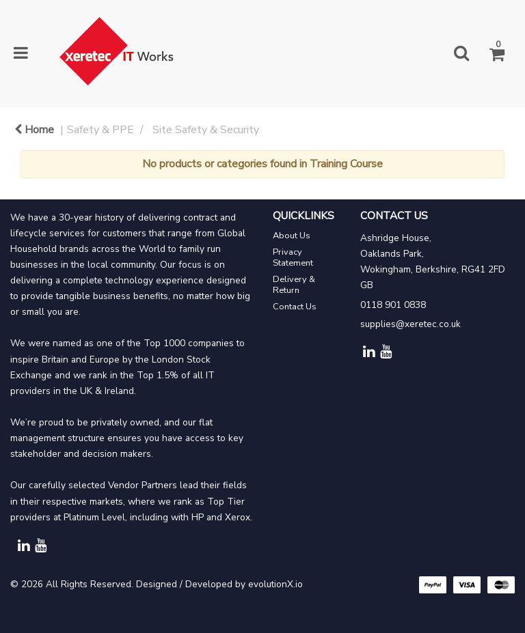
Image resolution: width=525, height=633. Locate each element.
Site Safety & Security (205, 129)
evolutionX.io (275, 584)
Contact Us (295, 306)
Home (34, 129)
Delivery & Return (294, 284)
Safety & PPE (100, 129)
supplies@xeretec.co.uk (410, 324)
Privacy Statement (293, 257)
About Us (291, 235)
